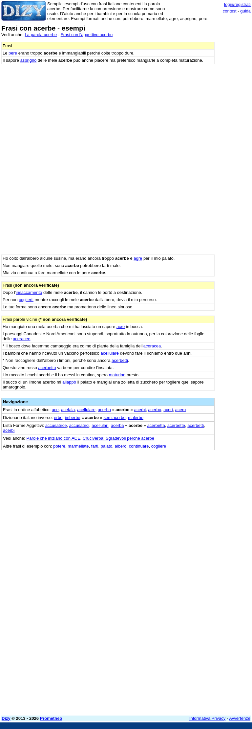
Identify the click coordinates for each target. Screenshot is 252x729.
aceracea (152, 345)
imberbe (72, 417)
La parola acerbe (41, 34)
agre (138, 258)
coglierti (26, 299)
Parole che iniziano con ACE (53, 438)
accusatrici (79, 425)
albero (120, 446)
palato (106, 446)
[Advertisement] (201, 491)
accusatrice (56, 425)
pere (13, 53)
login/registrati (237, 4)
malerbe (135, 417)
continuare (139, 446)
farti (94, 446)
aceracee (21, 338)
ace (55, 409)
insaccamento (29, 292)
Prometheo (51, 718)
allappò (69, 382)
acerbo (154, 409)
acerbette (176, 425)
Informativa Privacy (207, 718)
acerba (104, 409)
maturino (117, 374)
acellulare (109, 353)
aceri (168, 409)
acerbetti (120, 360)
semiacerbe (114, 417)
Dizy (6, 718)
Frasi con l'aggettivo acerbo (87, 34)
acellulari (100, 425)
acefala (68, 409)
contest (230, 11)
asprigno (28, 60)
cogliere (158, 446)
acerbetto (47, 367)
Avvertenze (239, 718)
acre (120, 326)
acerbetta (156, 425)
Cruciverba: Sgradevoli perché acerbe (118, 438)
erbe (58, 417)
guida (245, 11)
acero (180, 409)
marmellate (78, 446)
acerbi (140, 409)
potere (59, 446)
